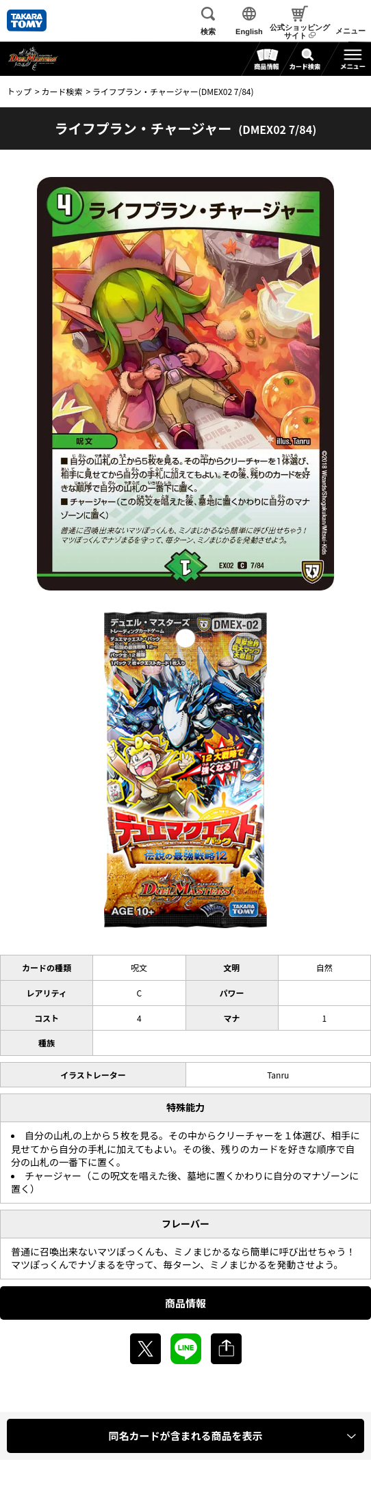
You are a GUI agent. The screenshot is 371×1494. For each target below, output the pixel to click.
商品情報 (185, 1303)
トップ (19, 91)
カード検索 (61, 91)
